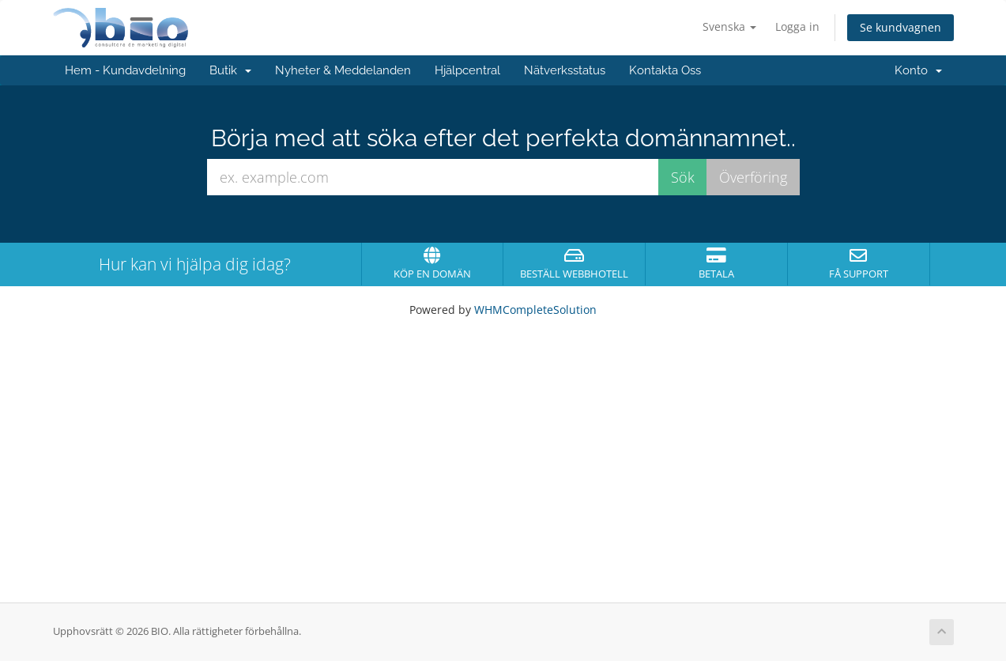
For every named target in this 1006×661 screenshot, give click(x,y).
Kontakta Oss (665, 70)
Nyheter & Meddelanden (343, 70)
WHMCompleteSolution (535, 309)
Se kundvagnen (900, 27)
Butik (230, 70)
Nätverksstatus (564, 70)
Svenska (729, 26)
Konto (918, 70)
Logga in (797, 26)
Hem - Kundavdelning (125, 70)
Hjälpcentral (467, 70)
